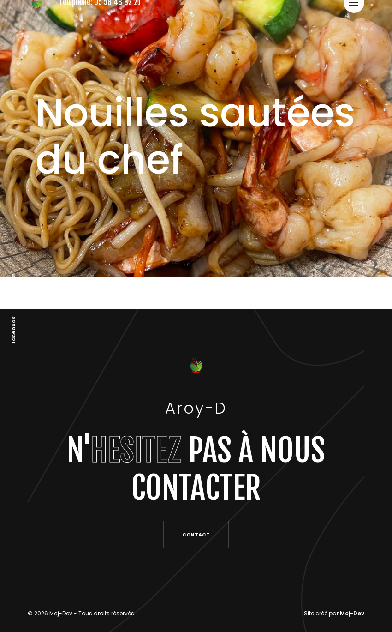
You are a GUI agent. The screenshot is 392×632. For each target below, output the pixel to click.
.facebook (13, 330)
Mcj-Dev (352, 613)
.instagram (13, 288)
